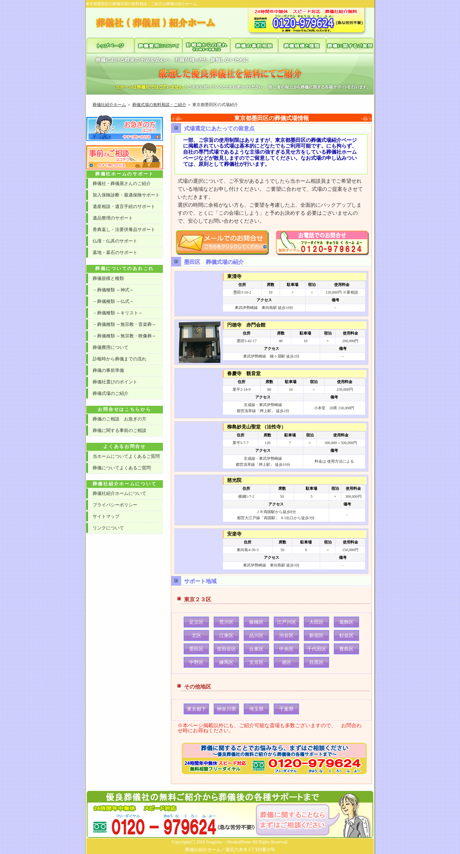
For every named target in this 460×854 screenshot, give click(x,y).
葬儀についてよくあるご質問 (122, 467)
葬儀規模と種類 (108, 278)
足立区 (196, 622)
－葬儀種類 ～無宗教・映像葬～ (124, 336)
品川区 (256, 635)
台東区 (256, 648)
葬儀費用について (110, 347)
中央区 (286, 648)
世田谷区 (226, 648)
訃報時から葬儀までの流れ (119, 359)
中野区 (196, 662)
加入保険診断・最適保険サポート (126, 195)
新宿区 (316, 635)
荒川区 (226, 622)
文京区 (256, 662)
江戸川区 (286, 622)
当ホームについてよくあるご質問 (126, 456)
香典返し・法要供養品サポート (124, 229)
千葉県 (286, 709)
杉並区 (346, 635)
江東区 (226, 635)
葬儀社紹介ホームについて (119, 493)
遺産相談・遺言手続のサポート (124, 206)
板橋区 (256, 622)
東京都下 (196, 709)
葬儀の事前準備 (108, 370)
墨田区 (196, 648)
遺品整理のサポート (113, 218)
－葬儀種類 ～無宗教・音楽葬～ (124, 324)
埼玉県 (256, 709)
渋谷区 (286, 635)
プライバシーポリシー (115, 505)
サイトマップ (106, 516)
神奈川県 (226, 709)
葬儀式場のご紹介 (110, 393)
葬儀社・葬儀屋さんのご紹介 (122, 183)
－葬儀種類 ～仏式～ (113, 301)
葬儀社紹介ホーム (109, 104)
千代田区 (316, 648)
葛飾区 (346, 622)
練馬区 (226, 662)
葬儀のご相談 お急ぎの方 (119, 419)
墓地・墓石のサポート (115, 252)
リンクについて (108, 528)
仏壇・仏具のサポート (115, 241)
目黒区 (316, 662)
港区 (286, 662)
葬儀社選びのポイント (115, 382)
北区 (196, 635)
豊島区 (346, 648)
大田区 (316, 622)
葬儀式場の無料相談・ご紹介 (159, 104)
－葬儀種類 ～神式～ (113, 290)
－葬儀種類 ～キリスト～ (118, 313)
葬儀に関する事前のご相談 (119, 430)
